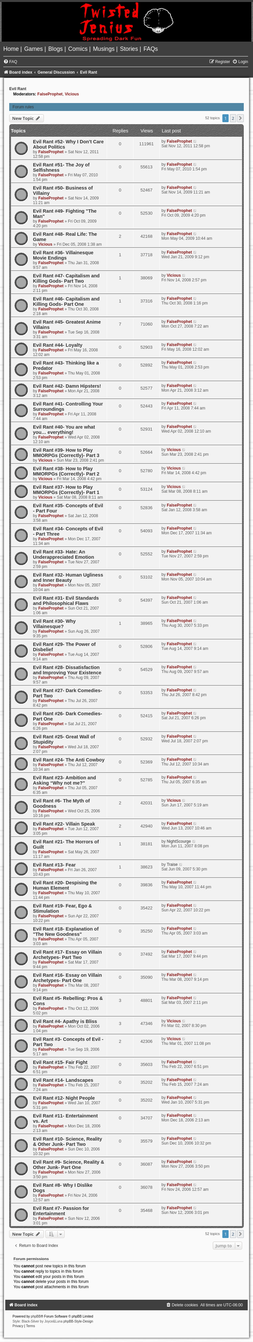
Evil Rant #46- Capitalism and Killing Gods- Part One (66, 301)
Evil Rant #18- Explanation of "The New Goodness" (65, 931)
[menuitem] (11, 49)
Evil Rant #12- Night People (64, 1098)
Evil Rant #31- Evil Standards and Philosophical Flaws (66, 600)
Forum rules (23, 107)
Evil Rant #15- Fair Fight (60, 1062)
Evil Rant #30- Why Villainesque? (54, 623)
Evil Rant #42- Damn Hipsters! (67, 386)
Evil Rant (17, 89)
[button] (240, 118)
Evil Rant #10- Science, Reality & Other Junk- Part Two (67, 1141)
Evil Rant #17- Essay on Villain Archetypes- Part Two (67, 954)
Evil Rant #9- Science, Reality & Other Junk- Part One (68, 1164)
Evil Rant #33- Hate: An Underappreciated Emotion (63, 554)
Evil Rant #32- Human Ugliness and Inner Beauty (68, 577)
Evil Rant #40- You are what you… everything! (64, 429)
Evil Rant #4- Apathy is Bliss (65, 1021)
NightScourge (179, 841)
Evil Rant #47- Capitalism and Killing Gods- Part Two (66, 278)
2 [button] (233, 118)
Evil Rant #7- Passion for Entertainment (61, 1211)
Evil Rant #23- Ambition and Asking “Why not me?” (64, 780)
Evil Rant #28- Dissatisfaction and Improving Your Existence (67, 670)
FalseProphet (50, 94)
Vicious (72, 94)
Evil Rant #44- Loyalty (57, 345)
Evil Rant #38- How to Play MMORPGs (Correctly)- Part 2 (66, 471)
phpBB (36, 1316)
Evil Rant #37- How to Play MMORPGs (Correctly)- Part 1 (66, 489)
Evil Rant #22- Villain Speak (64, 824)
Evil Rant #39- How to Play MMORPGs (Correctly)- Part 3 (66, 452)
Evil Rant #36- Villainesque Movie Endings (63, 255)
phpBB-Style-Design (78, 1321)
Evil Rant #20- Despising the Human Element (65, 885)
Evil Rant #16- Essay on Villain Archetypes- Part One (67, 977)
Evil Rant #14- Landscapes (63, 1080)
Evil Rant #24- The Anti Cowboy (68, 759)
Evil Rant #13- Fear (54, 864)
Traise (172, 864)
